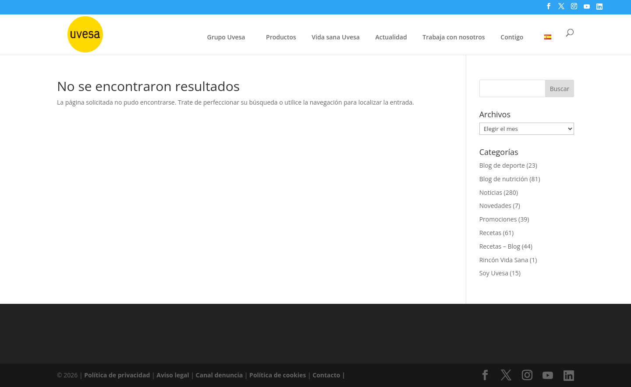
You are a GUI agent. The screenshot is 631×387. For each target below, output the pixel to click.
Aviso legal (172, 375)
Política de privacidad (118, 375)
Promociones (498, 219)
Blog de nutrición (503, 179)
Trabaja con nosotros (453, 37)
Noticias (490, 192)
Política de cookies (278, 375)
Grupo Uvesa (226, 37)
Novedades (495, 205)
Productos (281, 37)
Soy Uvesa (493, 273)
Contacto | (328, 375)
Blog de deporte (502, 165)
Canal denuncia (219, 375)
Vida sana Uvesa (336, 37)
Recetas (490, 233)
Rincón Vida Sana (503, 260)
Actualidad (391, 37)
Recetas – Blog (499, 246)
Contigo (511, 37)
